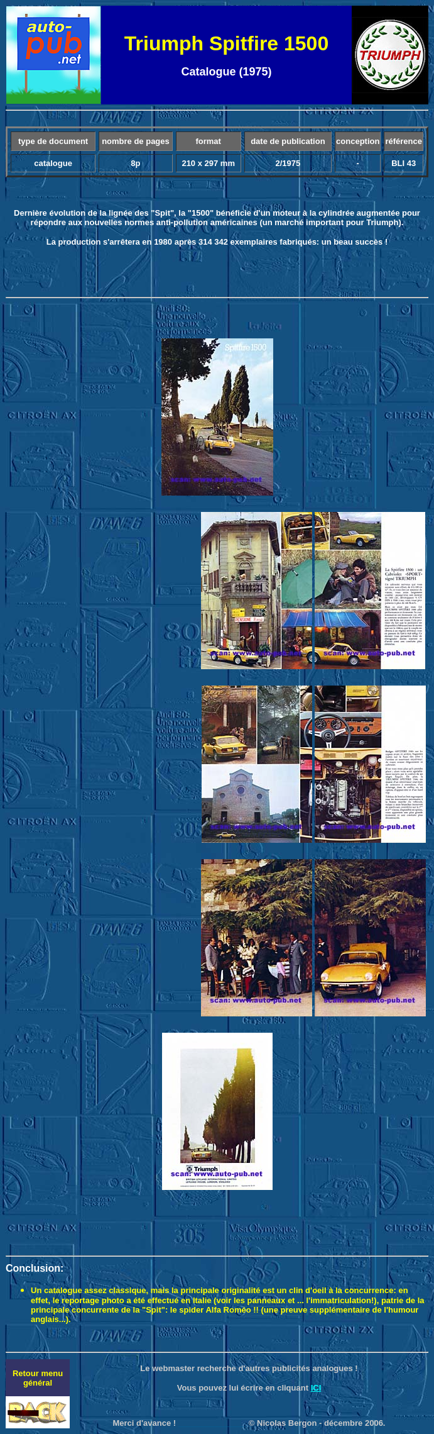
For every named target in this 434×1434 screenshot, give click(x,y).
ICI (316, 1387)
